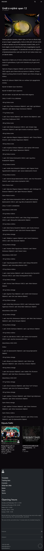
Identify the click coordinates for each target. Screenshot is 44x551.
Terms (4, 493)
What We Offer (7, 485)
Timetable (5, 478)
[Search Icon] (35, 1)
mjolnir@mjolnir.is (6, 546)
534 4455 (6, 544)
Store (3, 491)
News (3, 488)
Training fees (6, 480)
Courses (4, 483)
